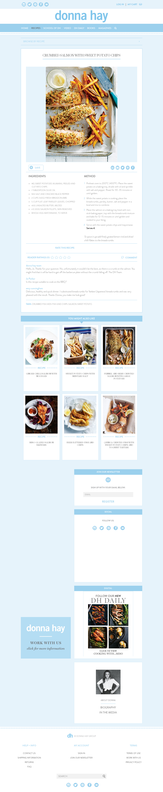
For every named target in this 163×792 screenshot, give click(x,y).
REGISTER (108, 501)
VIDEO (67, 28)
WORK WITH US (133, 757)
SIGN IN (81, 753)
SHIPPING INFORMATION (29, 757)
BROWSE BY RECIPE (34, 41)
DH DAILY (79, 28)
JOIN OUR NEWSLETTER (81, 757)
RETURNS (29, 762)
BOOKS (91, 28)
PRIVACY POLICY (134, 762)
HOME (24, 28)
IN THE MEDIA (108, 712)
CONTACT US (29, 753)
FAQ (29, 766)
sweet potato (84, 304)
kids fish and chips (57, 304)
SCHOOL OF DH (52, 28)
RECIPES (35, 28)
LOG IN (120, 4)
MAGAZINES (104, 28)
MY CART (132, 4)
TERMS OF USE (134, 753)
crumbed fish (39, 304)
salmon (72, 304)
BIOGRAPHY (108, 707)
